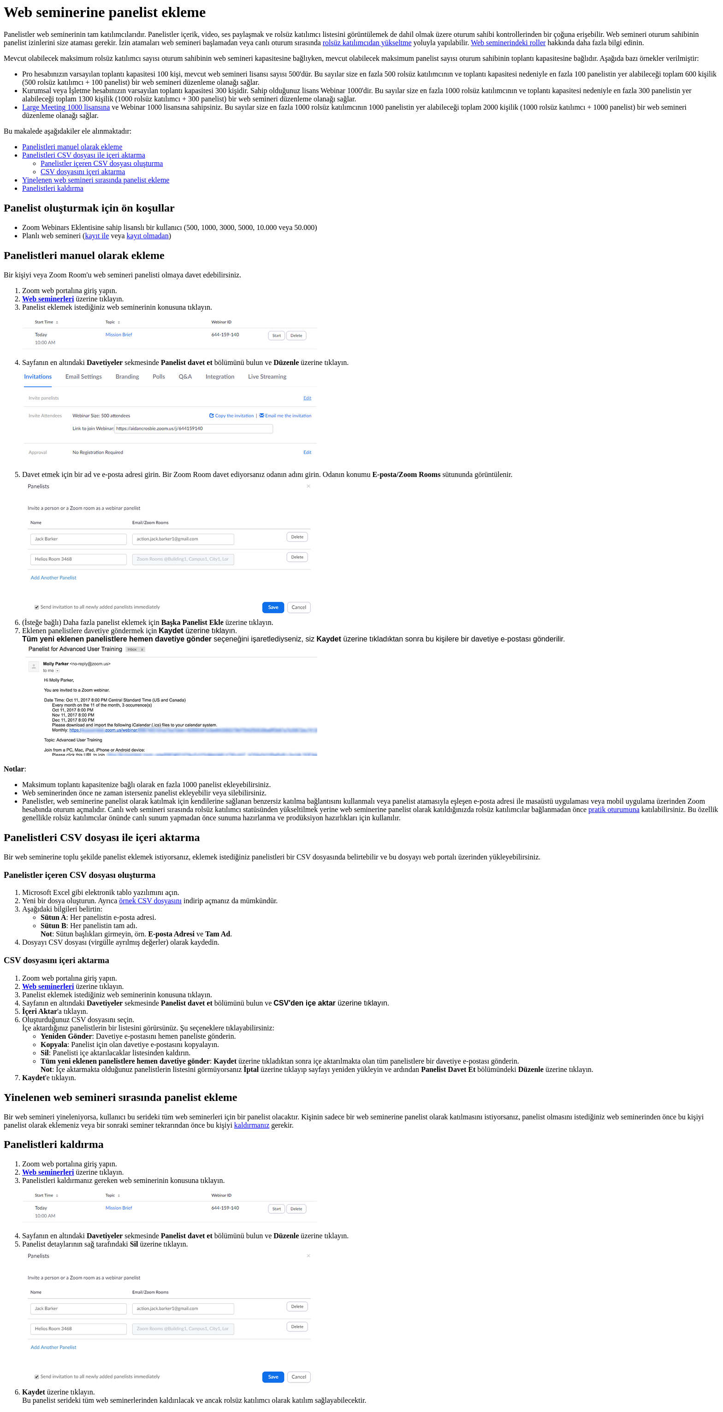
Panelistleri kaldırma (52, 188)
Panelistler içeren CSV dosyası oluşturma (102, 163)
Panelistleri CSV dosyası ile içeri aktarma (83, 155)
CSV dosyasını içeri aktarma (83, 172)
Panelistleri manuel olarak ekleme (72, 147)
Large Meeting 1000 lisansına (66, 107)
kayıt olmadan (148, 236)
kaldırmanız (251, 1125)
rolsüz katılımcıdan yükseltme (367, 43)
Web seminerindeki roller (508, 43)
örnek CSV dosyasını (150, 901)
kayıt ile (97, 236)
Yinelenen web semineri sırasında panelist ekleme (95, 180)
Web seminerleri (48, 299)
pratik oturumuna (614, 809)
